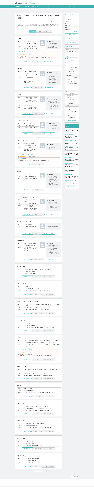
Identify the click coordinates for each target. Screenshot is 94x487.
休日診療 (68, 115)
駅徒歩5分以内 (70, 103)
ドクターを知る (43, 6)
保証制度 (68, 87)
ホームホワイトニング (71, 51)
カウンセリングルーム (71, 99)
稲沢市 (67, 23)
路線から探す (72, 38)
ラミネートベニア (70, 71)
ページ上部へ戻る (75, 477)
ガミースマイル (70, 73)
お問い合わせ (70, 481)
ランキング (53, 31)
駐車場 (68, 97)
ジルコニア (69, 69)
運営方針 (65, 481)
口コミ (59, 6)
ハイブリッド (69, 65)
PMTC (68, 58)
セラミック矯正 (70, 60)
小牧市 (67, 25)
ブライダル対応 (70, 117)
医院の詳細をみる (24, 62)
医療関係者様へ (75, 6)
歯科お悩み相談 (67, 6)
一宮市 (67, 29)
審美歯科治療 (35, 6)
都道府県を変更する (71, 42)
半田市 (67, 21)
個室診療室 (69, 95)
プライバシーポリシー (53, 481)
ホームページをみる (53, 62)
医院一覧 (26, 31)
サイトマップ (76, 481)
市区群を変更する (72, 34)
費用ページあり (70, 81)
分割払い (68, 89)
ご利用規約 (61, 481)
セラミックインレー (71, 62)
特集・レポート (51, 6)
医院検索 (27, 6)
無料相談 (68, 107)
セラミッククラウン (71, 67)
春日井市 (68, 19)
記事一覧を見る (71, 186)
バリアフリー (69, 93)
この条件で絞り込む (71, 120)
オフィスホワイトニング (72, 55)
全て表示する (76, 31)
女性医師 (68, 109)
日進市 (67, 27)
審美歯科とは (19, 6)
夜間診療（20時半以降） (72, 111)
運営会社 (46, 481)
